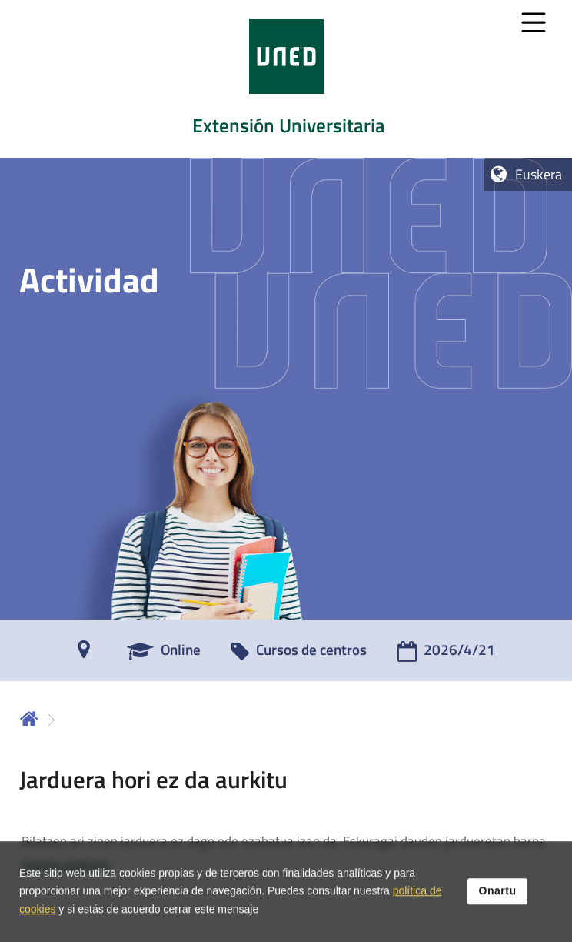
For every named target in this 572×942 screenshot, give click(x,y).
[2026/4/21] (446, 655)
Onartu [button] (498, 899)
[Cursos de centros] (299, 655)
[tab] (286, 79)
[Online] (163, 655)
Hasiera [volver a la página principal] (29, 718)
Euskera (538, 174)
